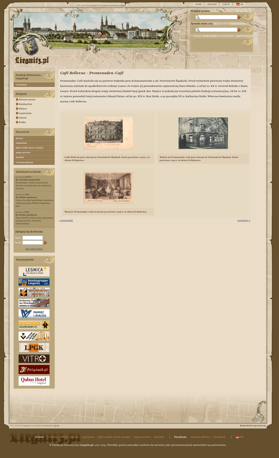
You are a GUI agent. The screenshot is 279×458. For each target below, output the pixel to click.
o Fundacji (21, 84)
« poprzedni (66, 220)
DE (239, 4)
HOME (198, 4)
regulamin (21, 142)
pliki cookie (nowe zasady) (30, 147)
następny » (244, 220)
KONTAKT (212, 4)
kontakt (20, 157)
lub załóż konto (34, 248)
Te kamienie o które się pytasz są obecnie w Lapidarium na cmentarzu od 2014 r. (33, 184)
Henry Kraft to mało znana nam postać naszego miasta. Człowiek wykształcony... (34, 219)
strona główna (24, 162)
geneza (19, 138)
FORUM (226, 4)
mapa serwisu (23, 152)
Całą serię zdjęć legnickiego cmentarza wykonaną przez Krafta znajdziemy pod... (35, 201)
